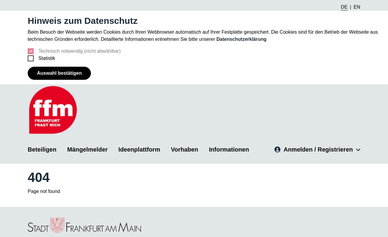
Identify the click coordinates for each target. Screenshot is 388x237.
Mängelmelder (87, 149)
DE (344, 7)
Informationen (229, 149)
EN (357, 7)
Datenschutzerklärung (241, 39)
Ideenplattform (139, 149)
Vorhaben (184, 149)
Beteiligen (42, 149)
